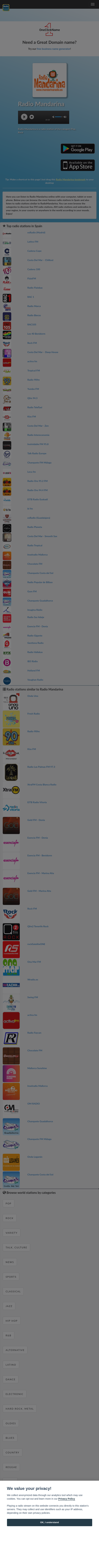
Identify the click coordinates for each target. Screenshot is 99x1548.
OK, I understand (49, 1522)
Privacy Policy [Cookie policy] (66, 1498)
